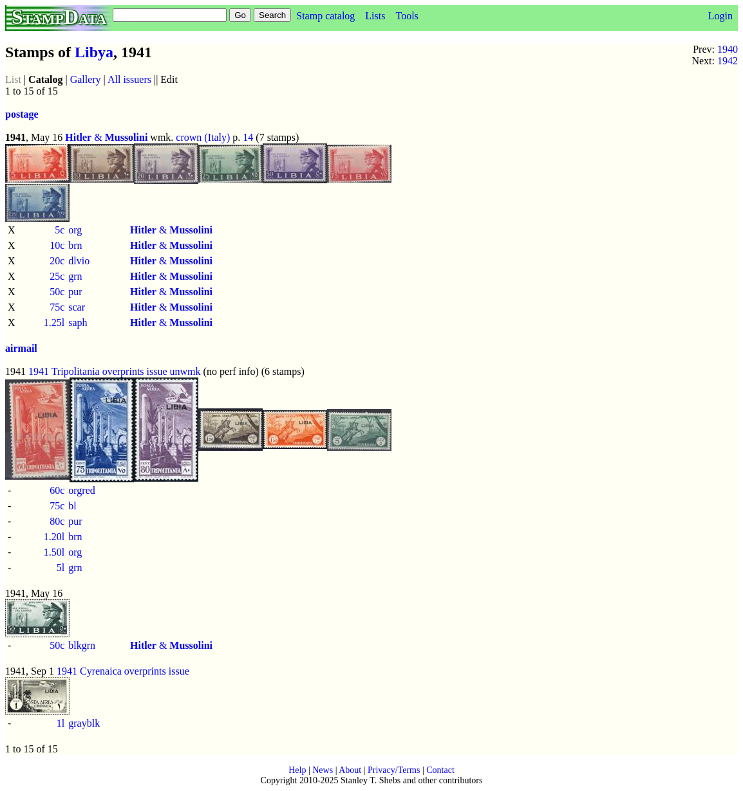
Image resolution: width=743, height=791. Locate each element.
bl (72, 505)
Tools (406, 15)
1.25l (54, 322)
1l (60, 723)
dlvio (78, 260)
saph (77, 322)
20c (57, 260)
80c (57, 521)
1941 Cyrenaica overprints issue (123, 671)
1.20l (54, 536)
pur (75, 291)
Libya (94, 52)
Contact (440, 770)
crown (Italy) (203, 137)
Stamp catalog (325, 15)
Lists (375, 15)
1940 (727, 49)
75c (57, 307)
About (350, 770)
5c (59, 229)
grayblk (84, 723)
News (322, 770)
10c (57, 245)
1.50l (54, 552)
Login (720, 15)
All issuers (129, 79)
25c (57, 276)
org (75, 229)
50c (57, 291)
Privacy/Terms (394, 770)
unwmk (185, 371)
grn (75, 276)
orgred (81, 490)
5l (60, 567)
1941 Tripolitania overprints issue (97, 371)
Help (297, 770)
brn (75, 245)
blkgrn (81, 645)
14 (248, 137)
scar (76, 307)
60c (57, 490)
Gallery (85, 79)
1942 (727, 60)
